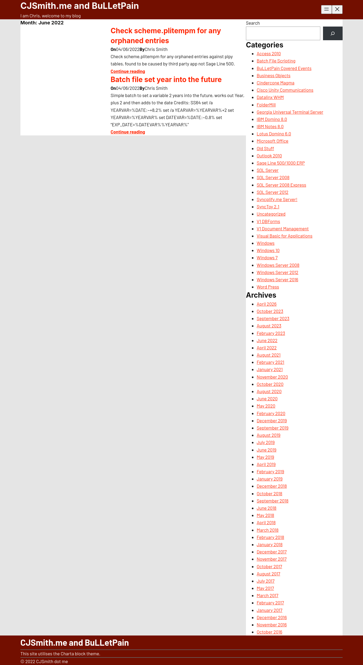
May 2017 (265, 588)
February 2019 (270, 471)
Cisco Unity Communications (285, 90)
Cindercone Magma (275, 82)
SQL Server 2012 (272, 192)
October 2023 (270, 311)
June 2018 (266, 508)
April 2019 (266, 464)
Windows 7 (267, 257)
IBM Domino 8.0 (272, 119)
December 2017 (272, 551)
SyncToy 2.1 (268, 206)
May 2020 (266, 405)
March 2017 (267, 595)
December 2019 (272, 420)
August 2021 (269, 354)
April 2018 (266, 522)
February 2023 (271, 333)
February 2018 (270, 537)
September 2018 (272, 500)
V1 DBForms (268, 221)
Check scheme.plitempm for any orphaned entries (166, 36)
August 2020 (269, 391)
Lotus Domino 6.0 (274, 133)
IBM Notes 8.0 (270, 126)
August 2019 (268, 435)
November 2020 (272, 376)
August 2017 (268, 573)
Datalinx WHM (270, 97)
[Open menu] (326, 9)
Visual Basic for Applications (285, 235)
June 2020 (267, 398)
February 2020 (271, 413)
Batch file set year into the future (166, 79)
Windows (265, 243)
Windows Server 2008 (278, 265)
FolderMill (266, 104)
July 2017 (265, 580)
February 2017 (270, 602)
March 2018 (267, 530)
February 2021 (270, 362)
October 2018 (269, 493)
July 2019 (266, 442)
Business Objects (274, 75)
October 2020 (270, 384)
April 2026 (267, 303)
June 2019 (266, 449)
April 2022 (267, 347)
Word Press (268, 286)
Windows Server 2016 (277, 279)
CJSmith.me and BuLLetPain (79, 6)
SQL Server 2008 (273, 177)
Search (253, 22)
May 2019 (265, 457)
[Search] (333, 33)
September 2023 (273, 318)
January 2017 (269, 610)
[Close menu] (337, 9)
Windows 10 (268, 250)
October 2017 (269, 566)
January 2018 (269, 544)
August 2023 (269, 325)
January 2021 (270, 369)
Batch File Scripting (276, 60)
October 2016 (269, 631)
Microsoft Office (272, 140)
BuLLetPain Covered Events (284, 68)
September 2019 (272, 427)
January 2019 (269, 478)
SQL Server (267, 170)
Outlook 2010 (269, 155)
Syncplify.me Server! (277, 199)
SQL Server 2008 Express (281, 184)
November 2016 (272, 624)
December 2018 (272, 486)
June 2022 (267, 340)
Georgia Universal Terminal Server (290, 111)
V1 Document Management (283, 228)
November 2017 (271, 558)
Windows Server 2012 (277, 272)
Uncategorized (271, 213)
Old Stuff (265, 148)
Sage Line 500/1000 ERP (281, 162)
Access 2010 (269, 53)
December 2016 (272, 617)
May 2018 (265, 515)
